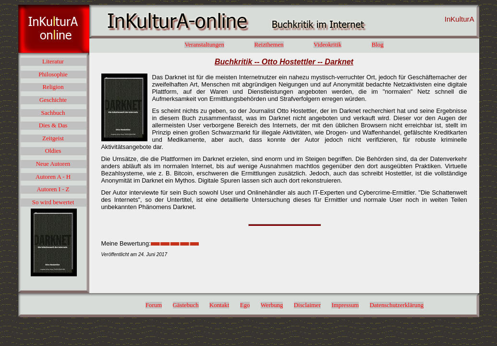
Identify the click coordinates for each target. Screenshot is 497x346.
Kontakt (219, 305)
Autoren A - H (53, 176)
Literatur (53, 61)
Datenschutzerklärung (397, 305)
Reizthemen (268, 44)
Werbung (272, 305)
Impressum (345, 305)
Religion (52, 87)
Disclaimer (307, 305)
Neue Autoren (53, 164)
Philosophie (52, 74)
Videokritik (327, 44)
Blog (378, 44)
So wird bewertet (53, 202)
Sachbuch (53, 113)
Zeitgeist (53, 138)
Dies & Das (53, 125)
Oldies (53, 151)
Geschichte (53, 100)
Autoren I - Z (53, 189)
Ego (245, 305)
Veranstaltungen (204, 44)
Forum (153, 305)
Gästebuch (186, 305)
